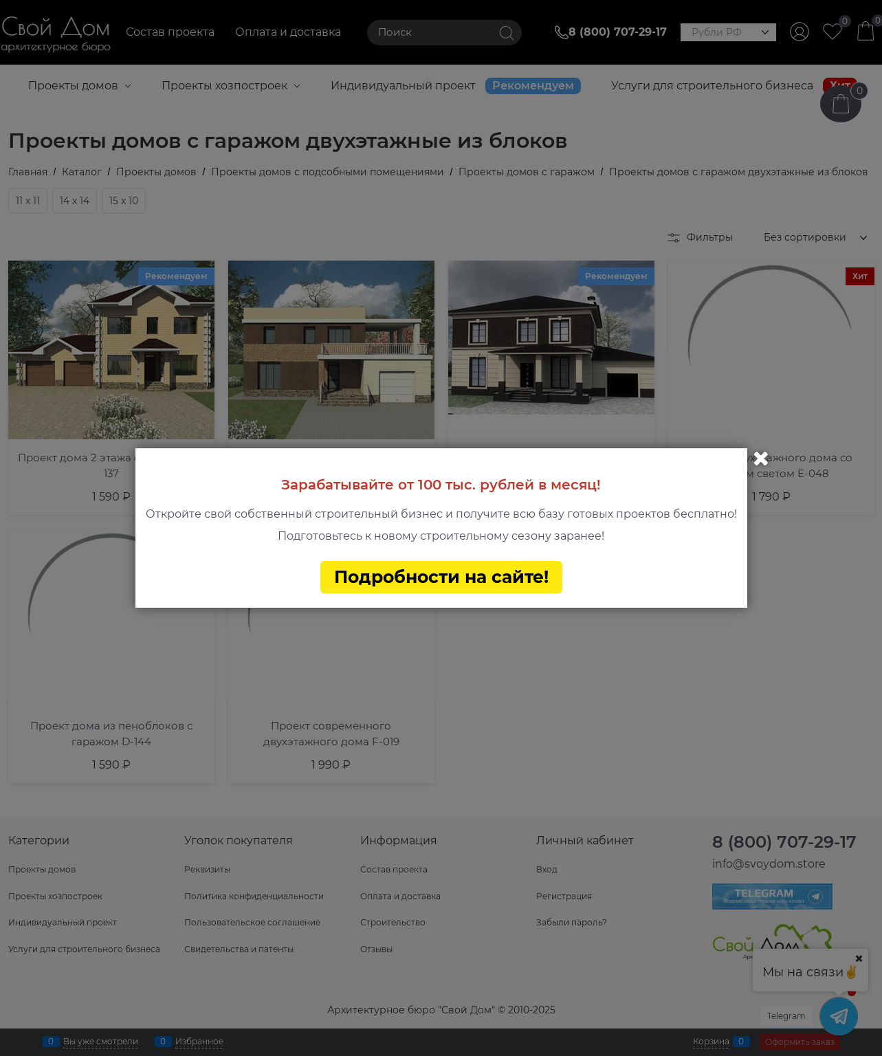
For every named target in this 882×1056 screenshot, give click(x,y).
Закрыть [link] (761, 458)
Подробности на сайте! (441, 576)
